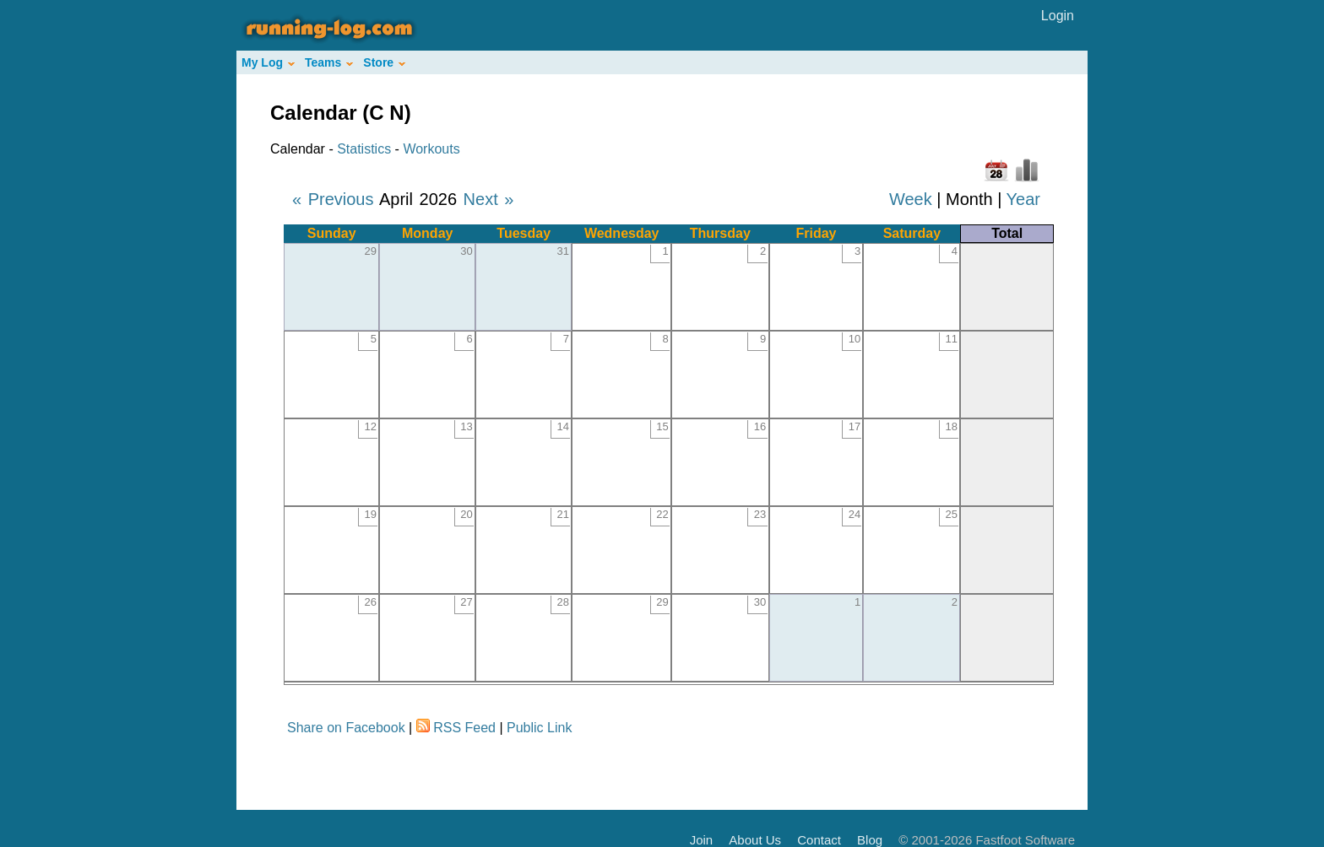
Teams (329, 62)
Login (1057, 15)
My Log (268, 62)
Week (910, 199)
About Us (755, 840)
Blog (869, 840)
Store (384, 62)
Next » (489, 199)
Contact (819, 840)
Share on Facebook (346, 727)
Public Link (539, 727)
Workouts (431, 149)
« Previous (333, 199)
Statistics (364, 149)
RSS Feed (464, 727)
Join (702, 840)
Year (1023, 199)
